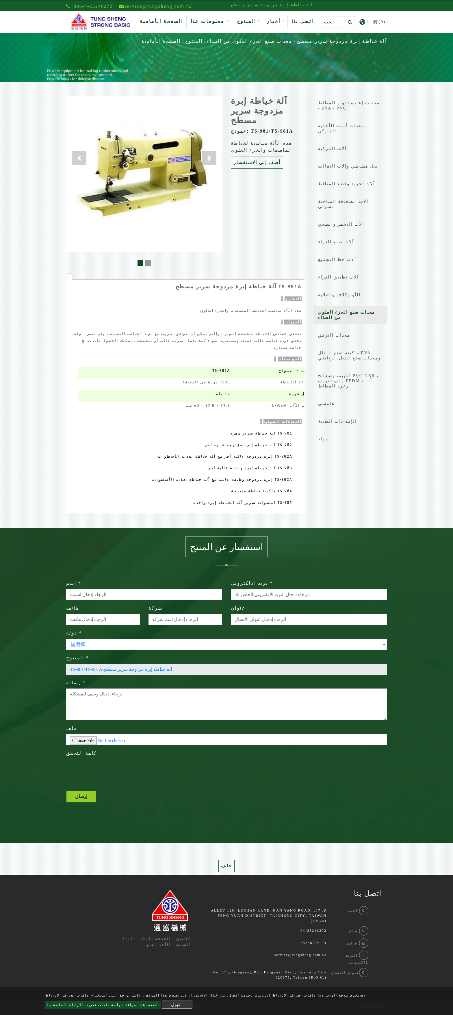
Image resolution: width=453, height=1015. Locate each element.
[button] (79, 158)
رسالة (76, 682)
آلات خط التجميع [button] (337, 259)
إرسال (81, 796)
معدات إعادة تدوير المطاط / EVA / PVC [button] (349, 105)
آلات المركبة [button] (332, 148)
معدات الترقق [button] (334, 335)
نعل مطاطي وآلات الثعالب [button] (348, 166)
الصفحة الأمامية (162, 21)
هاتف (72, 608)
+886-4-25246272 (89, 6)
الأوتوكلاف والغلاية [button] (339, 294)
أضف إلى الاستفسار (257, 162)
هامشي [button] (326, 403)
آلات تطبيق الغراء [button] (338, 277)
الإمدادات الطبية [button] (337, 421)
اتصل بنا (302, 21)
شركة (155, 608)
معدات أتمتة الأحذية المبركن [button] (341, 128)
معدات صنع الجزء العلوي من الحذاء (249, 41)
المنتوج (194, 41)
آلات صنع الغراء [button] (336, 242)
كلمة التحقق (81, 753)
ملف (71, 728)
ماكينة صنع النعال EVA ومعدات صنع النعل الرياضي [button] (349, 355)
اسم (73, 583)
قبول (176, 1004)
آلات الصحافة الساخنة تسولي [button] (343, 204)
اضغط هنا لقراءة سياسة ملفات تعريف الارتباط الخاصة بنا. (103, 1005)
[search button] (348, 22)
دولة (74, 632)
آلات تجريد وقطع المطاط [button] (346, 183)
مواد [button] (323, 439)
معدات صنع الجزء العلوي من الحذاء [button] (346, 315)
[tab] (69, 276)
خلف (226, 865)
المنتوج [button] (246, 21)
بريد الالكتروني (252, 583)
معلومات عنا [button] (208, 21)
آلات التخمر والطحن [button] (341, 224)
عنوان (238, 608)
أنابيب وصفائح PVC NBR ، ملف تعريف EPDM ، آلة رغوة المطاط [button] (348, 380)
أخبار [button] (274, 21)
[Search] (337, 21)
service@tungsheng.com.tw (300, 955)
